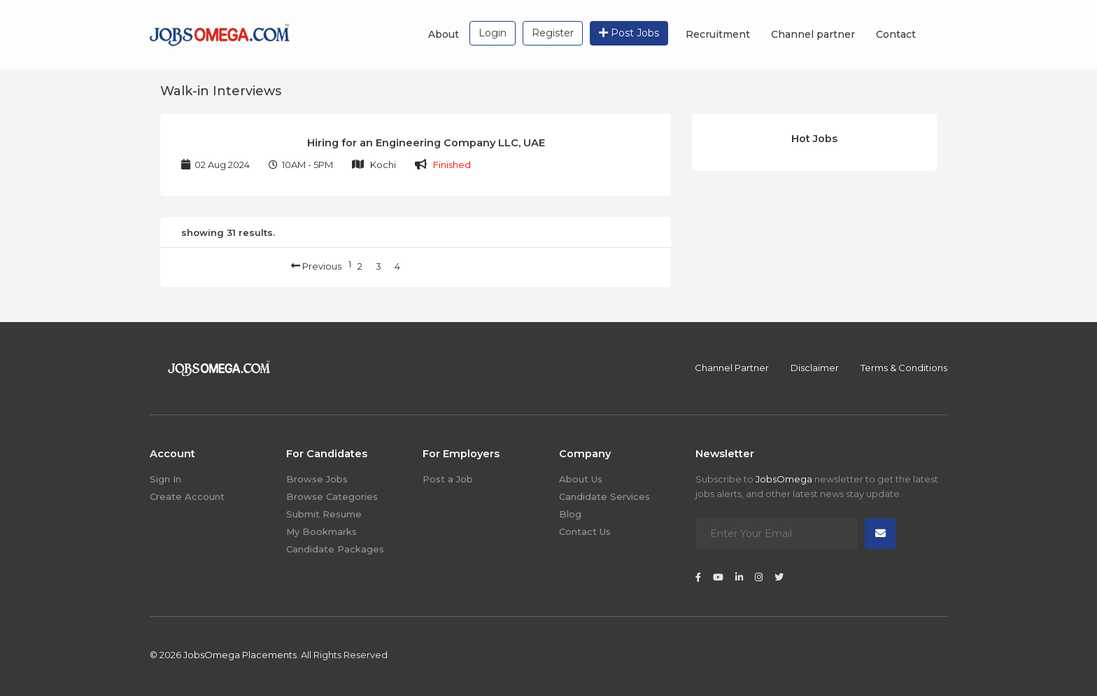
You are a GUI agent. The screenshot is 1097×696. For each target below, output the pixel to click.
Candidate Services (604, 496)
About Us (580, 479)
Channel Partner (732, 367)
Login (493, 33)
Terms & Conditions (904, 367)
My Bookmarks (321, 531)
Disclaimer (815, 367)
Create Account (187, 496)
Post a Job (448, 479)
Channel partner (813, 34)
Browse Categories (332, 496)
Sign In (165, 479)
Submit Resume (324, 514)
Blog (570, 514)
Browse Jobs (317, 479)
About (443, 34)
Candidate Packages (335, 549)
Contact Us (585, 531)
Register (553, 33)
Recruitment (718, 34)
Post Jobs (629, 33)
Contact (896, 34)
